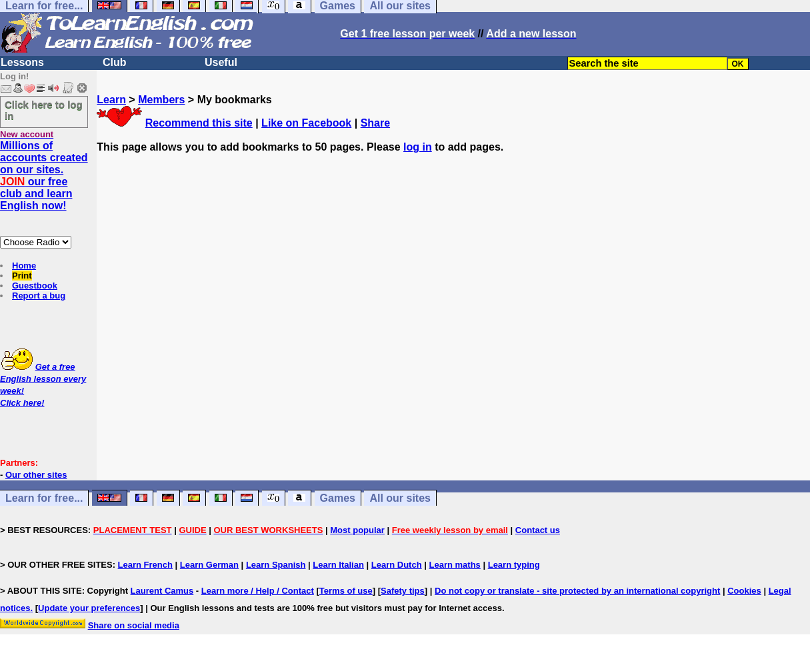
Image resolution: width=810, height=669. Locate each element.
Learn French (145, 565)
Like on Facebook (306, 123)
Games (337, 498)
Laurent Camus (162, 591)
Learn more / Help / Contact (257, 591)
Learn (111, 99)
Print (22, 276)
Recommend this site (199, 123)
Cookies (744, 591)
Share (375, 123)
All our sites (400, 498)
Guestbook (34, 286)
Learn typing (514, 565)
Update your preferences (89, 608)
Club (115, 62)
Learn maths (455, 565)
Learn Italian (338, 565)
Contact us (537, 530)
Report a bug (38, 296)
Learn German (209, 565)
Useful (221, 62)
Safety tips (403, 591)
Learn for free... (44, 498)
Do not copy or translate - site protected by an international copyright (577, 591)
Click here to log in (44, 110)
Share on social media (133, 625)
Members (161, 99)
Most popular (357, 530)
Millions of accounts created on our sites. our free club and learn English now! (44, 175)
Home (24, 266)
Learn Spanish (276, 565)
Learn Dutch (396, 565)
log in (417, 147)
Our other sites (36, 475)
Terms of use (346, 591)
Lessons (22, 62)
